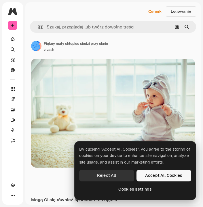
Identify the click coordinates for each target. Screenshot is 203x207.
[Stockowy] (12, 59)
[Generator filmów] (12, 119)
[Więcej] (12, 195)
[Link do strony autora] (36, 46)
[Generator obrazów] (12, 109)
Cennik (155, 11)
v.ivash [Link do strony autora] (49, 49)
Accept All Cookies (164, 175)
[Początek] (12, 39)
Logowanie (181, 11)
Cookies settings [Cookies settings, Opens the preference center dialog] (135, 189)
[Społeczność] (12, 70)
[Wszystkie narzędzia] (12, 88)
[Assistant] (12, 140)
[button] (38, 27)
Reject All (106, 175)
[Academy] (12, 185)
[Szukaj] (12, 49)
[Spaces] (12, 99)
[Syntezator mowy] (12, 130)
